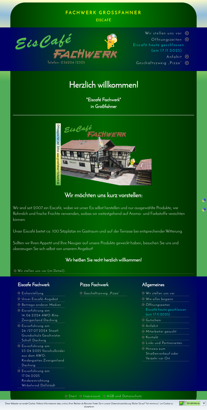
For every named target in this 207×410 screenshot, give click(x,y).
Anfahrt (174, 56)
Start (73, 396)
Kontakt (152, 337)
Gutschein (153, 320)
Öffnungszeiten (158, 45)
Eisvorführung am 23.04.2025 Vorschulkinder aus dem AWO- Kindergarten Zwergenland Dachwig (43, 355)
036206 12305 (73, 62)
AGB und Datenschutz (124, 396)
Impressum (91, 396)
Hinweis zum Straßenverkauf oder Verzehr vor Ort (162, 353)
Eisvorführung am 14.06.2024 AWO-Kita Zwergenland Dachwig (40, 315)
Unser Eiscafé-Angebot (40, 299)
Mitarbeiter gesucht (161, 331)
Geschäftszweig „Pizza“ (159, 62)
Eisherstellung (33, 293)
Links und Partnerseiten (164, 343)
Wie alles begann (159, 299)
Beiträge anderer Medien (41, 305)
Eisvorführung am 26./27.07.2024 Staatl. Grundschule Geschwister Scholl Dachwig (41, 333)
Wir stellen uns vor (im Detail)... (43, 271)
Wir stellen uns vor (163, 33)
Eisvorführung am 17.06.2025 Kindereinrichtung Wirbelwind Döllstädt (38, 378)
